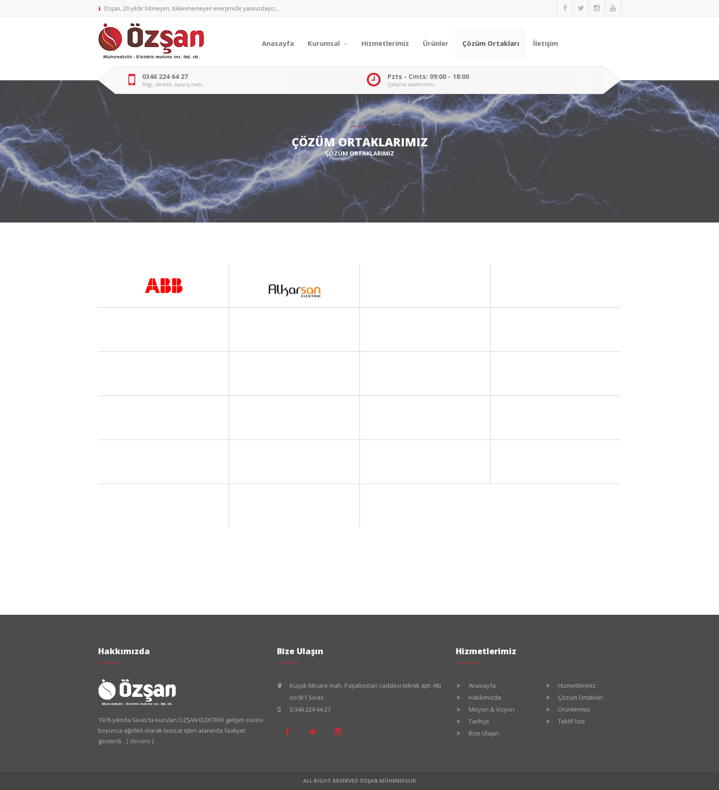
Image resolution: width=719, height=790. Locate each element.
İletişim (545, 43)
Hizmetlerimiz (385, 43)
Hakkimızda (485, 697)
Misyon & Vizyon (491, 709)
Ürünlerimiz (574, 709)
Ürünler (435, 43)
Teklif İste (571, 721)
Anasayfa (278, 43)
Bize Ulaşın (484, 733)
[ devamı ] (140, 741)
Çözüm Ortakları (490, 43)
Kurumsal (328, 43)
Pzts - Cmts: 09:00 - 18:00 (428, 76)
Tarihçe (479, 721)
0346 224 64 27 (165, 76)
